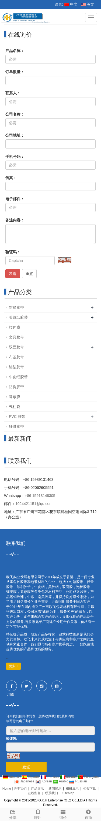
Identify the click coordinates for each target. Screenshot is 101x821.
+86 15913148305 (40, 495)
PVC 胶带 (17, 416)
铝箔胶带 (16, 367)
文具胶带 (16, 337)
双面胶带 (16, 347)
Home (6, 788)
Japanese (24, 781)
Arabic (61, 781)
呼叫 (38, 814)
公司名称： (14, 114)
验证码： (12, 252)
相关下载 (89, 788)
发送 (12, 274)
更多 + (13, 666)
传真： (11, 178)
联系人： (12, 93)
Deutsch (12, 777)
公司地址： (14, 135)
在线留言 (34, 793)
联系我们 (51, 793)
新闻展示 (54, 788)
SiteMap (68, 793)
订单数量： (14, 72)
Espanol (31, 777)
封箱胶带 (16, 307)
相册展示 (72, 788)
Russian (78, 781)
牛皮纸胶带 (18, 377)
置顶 (88, 814)
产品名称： (14, 51)
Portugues (88, 777)
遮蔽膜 (14, 397)
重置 (29, 274)
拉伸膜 (14, 327)
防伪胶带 (16, 387)
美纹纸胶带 (18, 317)
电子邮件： (14, 199)
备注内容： (14, 220)
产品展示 (37, 788)
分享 (12, 814)
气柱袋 (14, 406)
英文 (87, 4)
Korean (44, 781)
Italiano (69, 777)
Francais (50, 777)
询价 (63, 814)
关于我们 (20, 788)
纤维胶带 (16, 426)
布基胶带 (16, 357)
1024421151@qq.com (34, 503)
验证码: (11, 739)
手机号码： (14, 156)
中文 (71, 4)
